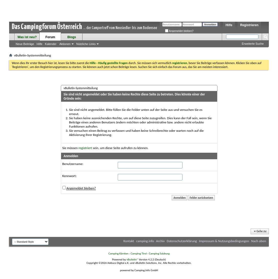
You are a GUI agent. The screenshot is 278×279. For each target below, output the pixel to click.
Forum (50, 37)
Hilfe (229, 25)
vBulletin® (132, 259)
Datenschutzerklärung (182, 241)
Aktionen (64, 43)
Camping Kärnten (118, 253)
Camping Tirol (139, 253)
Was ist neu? (27, 37)
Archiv (160, 241)
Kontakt (128, 241)
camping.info (145, 241)
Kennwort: (69, 176)
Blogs (71, 37)
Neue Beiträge (25, 43)
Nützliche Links (86, 43)
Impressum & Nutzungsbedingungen (224, 241)
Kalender (50, 43)
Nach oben (258, 241)
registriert (85, 148)
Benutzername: (73, 164)
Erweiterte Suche (253, 43)
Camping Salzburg (159, 253)
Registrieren (249, 25)
